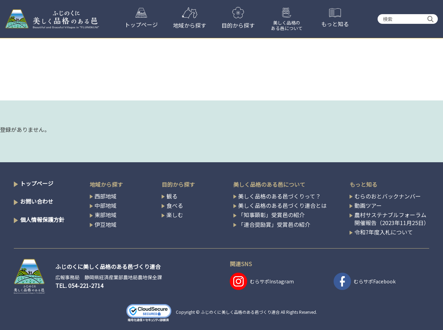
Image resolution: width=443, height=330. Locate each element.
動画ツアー (368, 205)
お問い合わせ (36, 201)
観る (172, 196)
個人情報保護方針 (42, 219)
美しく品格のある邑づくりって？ (279, 196)
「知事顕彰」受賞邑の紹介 (271, 215)
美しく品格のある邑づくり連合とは (282, 205)
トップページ (36, 183)
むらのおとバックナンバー (387, 196)
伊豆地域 (105, 224)
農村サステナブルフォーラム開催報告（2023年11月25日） (391, 218)
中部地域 (105, 205)
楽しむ (174, 215)
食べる (174, 205)
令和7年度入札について (383, 232)
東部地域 (105, 215)
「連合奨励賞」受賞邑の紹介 (274, 224)
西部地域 (105, 196)
